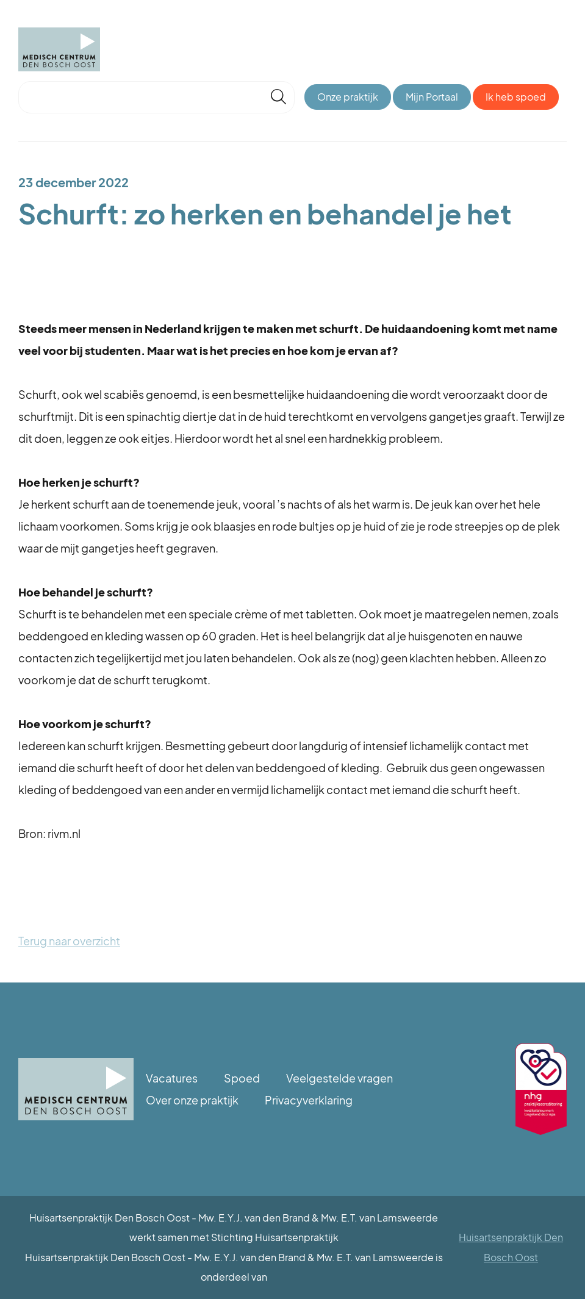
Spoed (242, 1078)
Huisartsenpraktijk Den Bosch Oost (511, 1247)
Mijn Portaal (432, 96)
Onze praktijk (347, 96)
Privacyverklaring (309, 1100)
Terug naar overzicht (69, 941)
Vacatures (172, 1078)
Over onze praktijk (192, 1100)
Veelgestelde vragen (339, 1078)
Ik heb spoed (516, 96)
